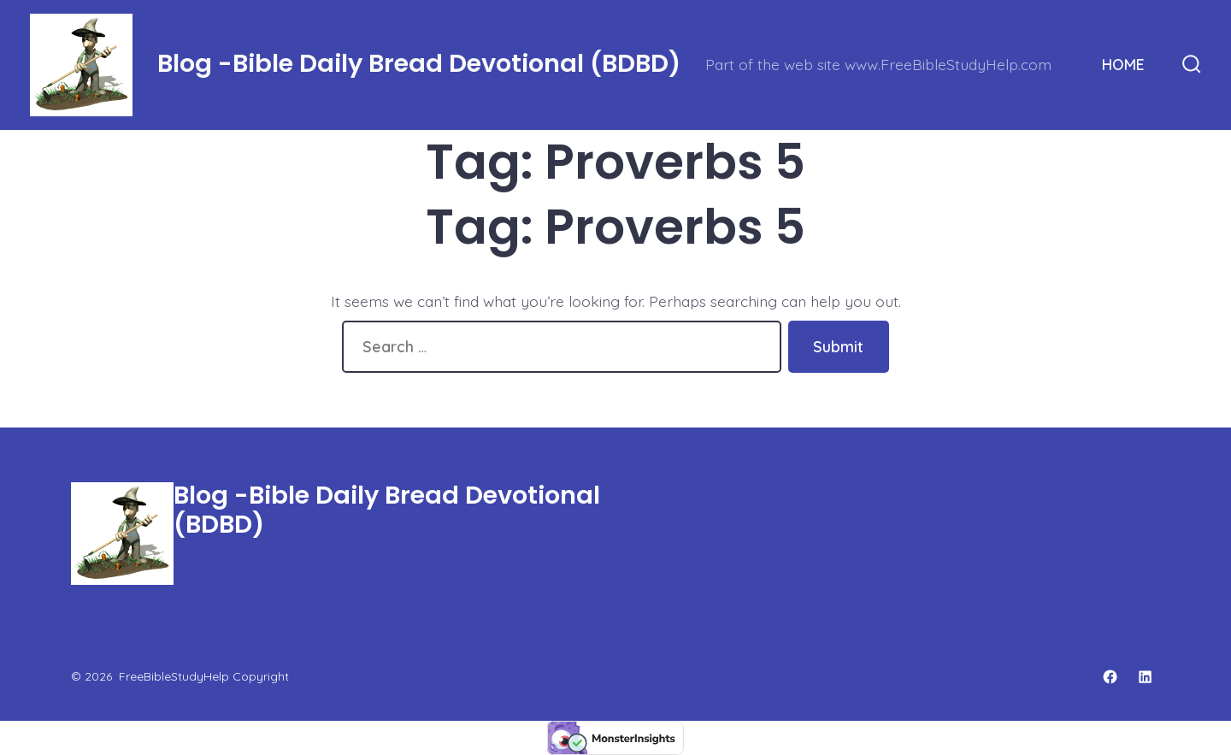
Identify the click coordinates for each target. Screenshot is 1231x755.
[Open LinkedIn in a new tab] (1145, 677)
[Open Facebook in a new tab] (1110, 677)
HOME (1123, 64)
